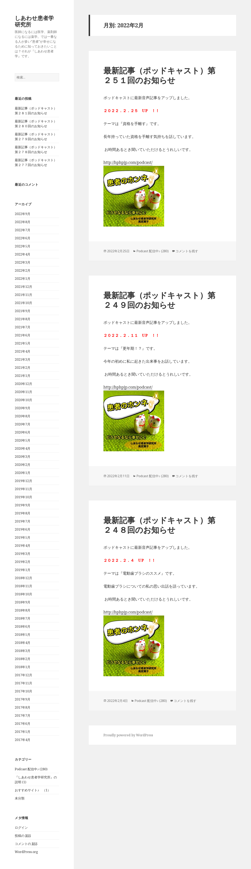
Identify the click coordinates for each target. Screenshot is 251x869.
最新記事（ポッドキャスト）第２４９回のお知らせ (159, 300)
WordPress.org (26, 852)
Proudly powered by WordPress (128, 735)
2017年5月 (22, 731)
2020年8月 (22, 416)
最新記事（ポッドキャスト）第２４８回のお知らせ (159, 525)
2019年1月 (22, 570)
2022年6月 (22, 238)
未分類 (19, 798)
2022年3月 (22, 262)
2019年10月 (23, 497)
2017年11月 (23, 683)
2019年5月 (22, 537)
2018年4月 (22, 642)
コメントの (26, 843)
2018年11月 (23, 586)
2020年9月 (22, 408)
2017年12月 (23, 675)
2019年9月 (22, 505)
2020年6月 (22, 432)
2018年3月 (22, 651)
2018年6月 (22, 626)
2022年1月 (22, 278)
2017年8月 (22, 707)
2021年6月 (22, 335)
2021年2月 (22, 367)
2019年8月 (22, 513)
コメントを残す (186, 251)
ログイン (21, 827)
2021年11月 (23, 294)
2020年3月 (22, 456)
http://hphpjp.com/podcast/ (127, 162)
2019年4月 (22, 545)
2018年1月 (22, 667)
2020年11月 (23, 392)
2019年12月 (23, 481)
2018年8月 (22, 610)
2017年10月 (23, 691)
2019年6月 (22, 529)
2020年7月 (22, 424)
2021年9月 (22, 311)
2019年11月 (23, 489)
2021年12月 (23, 286)
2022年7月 (22, 230)
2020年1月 (22, 473)
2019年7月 (22, 521)
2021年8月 (22, 319)
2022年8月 (22, 222)
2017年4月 (22, 740)
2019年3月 (22, 553)
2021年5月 (22, 343)
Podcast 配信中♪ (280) (31, 769)
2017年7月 (22, 715)
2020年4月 (22, 448)
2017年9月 (22, 699)
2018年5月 (22, 634)
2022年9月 (22, 214)
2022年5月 (22, 246)
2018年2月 (22, 659)
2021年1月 (22, 375)
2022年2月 (22, 270)
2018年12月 (23, 578)
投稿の (23, 835)
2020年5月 (22, 440)
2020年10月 (23, 400)
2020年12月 (23, 384)
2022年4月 (22, 254)
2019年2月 (22, 562)
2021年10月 (23, 303)
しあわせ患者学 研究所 (37, 21)
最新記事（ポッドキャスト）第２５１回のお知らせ (159, 75)
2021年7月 (22, 327)
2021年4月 (22, 351)
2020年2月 (22, 464)
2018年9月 (22, 602)
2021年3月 (22, 359)
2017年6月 (22, 723)
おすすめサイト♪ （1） (33, 790)
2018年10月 (23, 594)
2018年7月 (22, 618)
